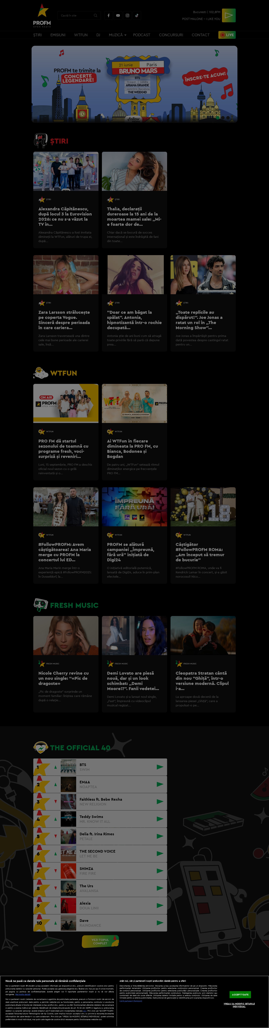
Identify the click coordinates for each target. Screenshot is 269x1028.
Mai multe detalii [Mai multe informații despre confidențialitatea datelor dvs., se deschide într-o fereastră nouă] (22, 994)
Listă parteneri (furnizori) (131, 1001)
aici (84, 1010)
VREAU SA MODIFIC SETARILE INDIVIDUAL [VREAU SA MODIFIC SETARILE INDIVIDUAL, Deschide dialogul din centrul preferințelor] (239, 1005)
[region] (134, 1002)
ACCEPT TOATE (240, 994)
